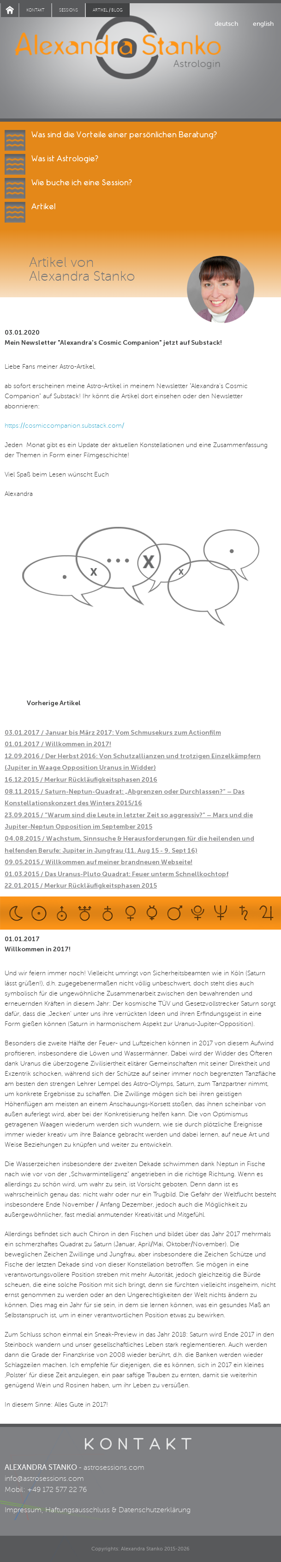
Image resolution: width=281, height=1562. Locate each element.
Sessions (68, 10)
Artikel (43, 206)
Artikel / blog (108, 10)
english (263, 23)
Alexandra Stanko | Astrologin (140, 60)
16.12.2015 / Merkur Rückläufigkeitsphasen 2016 (81, 780)
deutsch (226, 23)
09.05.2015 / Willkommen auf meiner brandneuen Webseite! (98, 862)
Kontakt (35, 10)
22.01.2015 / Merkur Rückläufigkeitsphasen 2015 (81, 886)
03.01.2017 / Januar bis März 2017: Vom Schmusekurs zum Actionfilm (113, 733)
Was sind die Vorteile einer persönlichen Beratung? (124, 134)
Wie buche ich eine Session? (81, 182)
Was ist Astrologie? (64, 158)
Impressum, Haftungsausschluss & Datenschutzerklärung (98, 1510)
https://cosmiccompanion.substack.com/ (64, 425)
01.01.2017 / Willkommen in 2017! (58, 744)
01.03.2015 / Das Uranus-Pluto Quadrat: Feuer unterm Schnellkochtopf (116, 874)
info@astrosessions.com (44, 1478)
